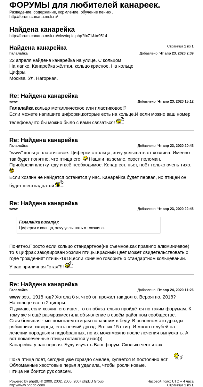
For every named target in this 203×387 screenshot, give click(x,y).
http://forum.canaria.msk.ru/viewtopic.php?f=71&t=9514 (58, 36)
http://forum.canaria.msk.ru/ (33, 16)
